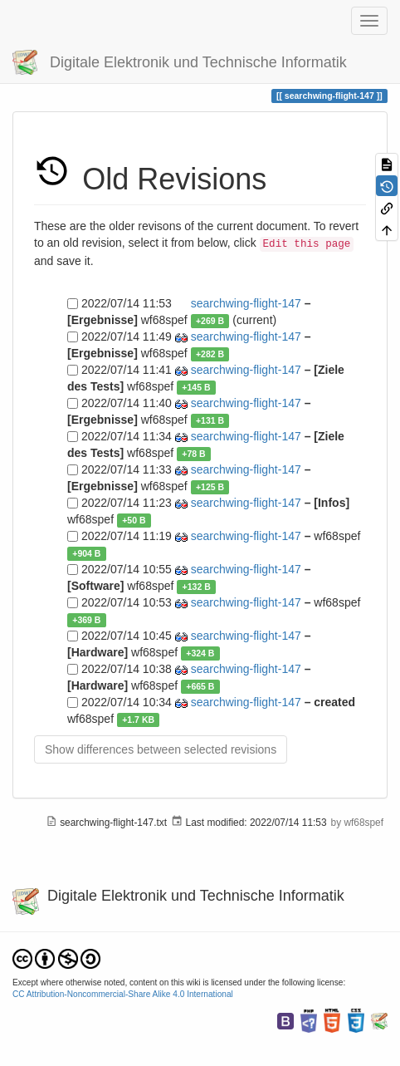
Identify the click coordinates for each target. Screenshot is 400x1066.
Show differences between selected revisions (160, 749)
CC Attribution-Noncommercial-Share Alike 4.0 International (122, 994)
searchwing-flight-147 (246, 303)
